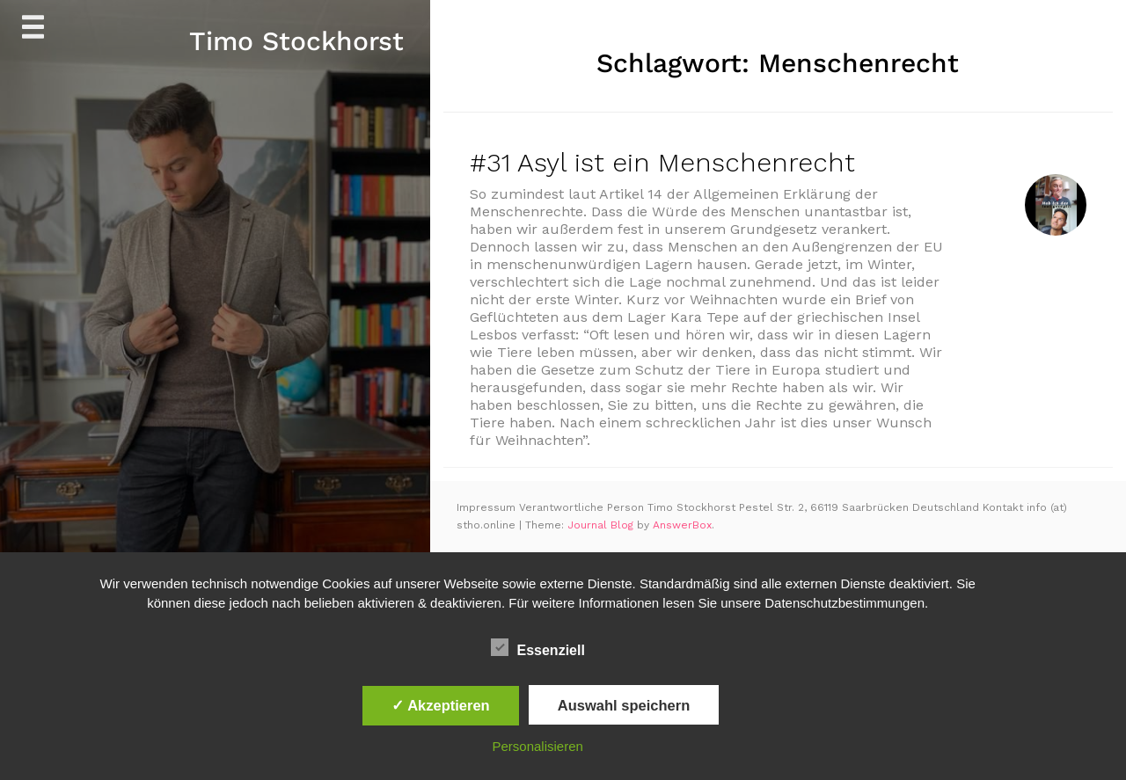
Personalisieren (538, 746)
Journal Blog (602, 525)
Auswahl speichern (624, 705)
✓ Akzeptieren (440, 705)
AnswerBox (682, 525)
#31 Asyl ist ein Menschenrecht (662, 162)
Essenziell (538, 648)
